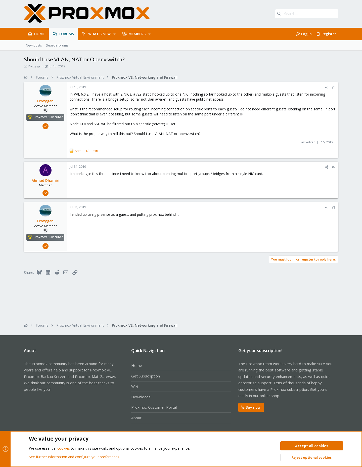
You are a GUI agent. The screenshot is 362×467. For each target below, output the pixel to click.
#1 (334, 87)
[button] (114, 34)
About (136, 417)
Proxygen (35, 66)
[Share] (326, 87)
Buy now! (251, 407)
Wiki (134, 386)
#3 (334, 207)
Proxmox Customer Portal (154, 407)
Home (136, 365)
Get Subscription (145, 375)
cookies (63, 448)
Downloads (141, 396)
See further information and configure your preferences (74, 456)
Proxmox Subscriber (48, 117)
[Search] (306, 13)
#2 (334, 167)
